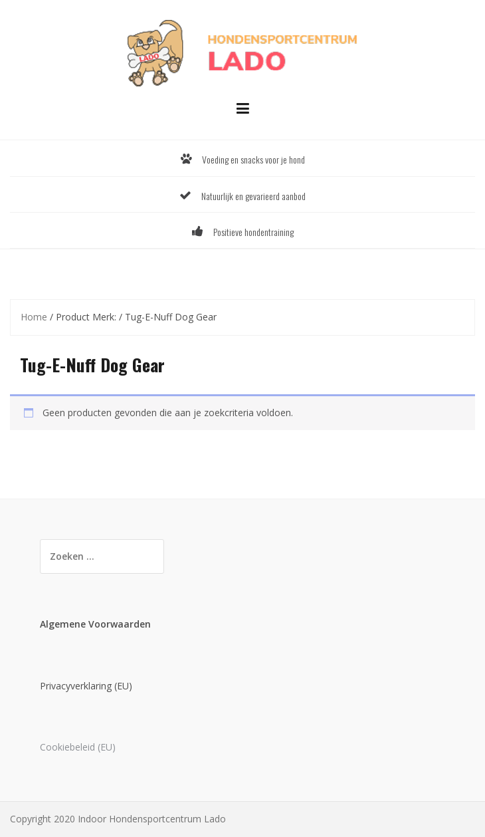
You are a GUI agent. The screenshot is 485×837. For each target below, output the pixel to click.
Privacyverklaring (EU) (86, 685)
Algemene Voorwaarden (95, 624)
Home (34, 316)
